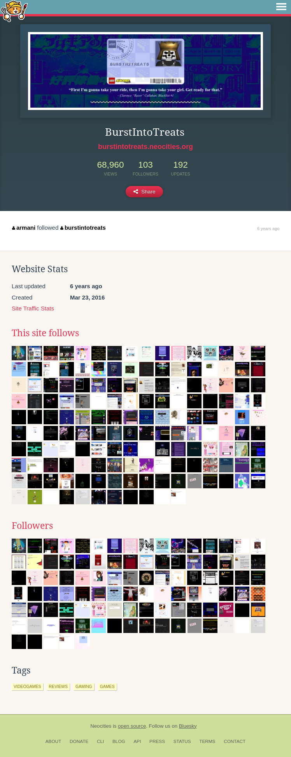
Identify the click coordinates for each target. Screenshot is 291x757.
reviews (58, 686)
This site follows (45, 333)
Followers (32, 526)
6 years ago (268, 228)
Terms (207, 741)
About (53, 741)
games (107, 686)
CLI (100, 741)
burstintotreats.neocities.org (145, 147)
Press (157, 741)
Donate (79, 741)
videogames (27, 686)
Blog (118, 741)
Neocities (100, 726)
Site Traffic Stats (33, 308)
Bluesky (188, 726)
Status (182, 741)
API (137, 741)
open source (132, 726)
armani (23, 227)
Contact (234, 741)
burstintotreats (82, 227)
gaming (83, 686)
